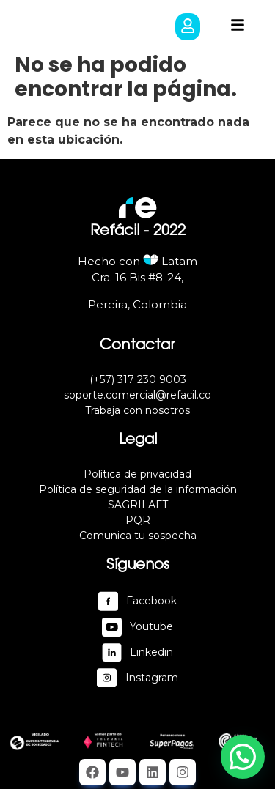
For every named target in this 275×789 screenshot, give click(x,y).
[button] (187, 26)
